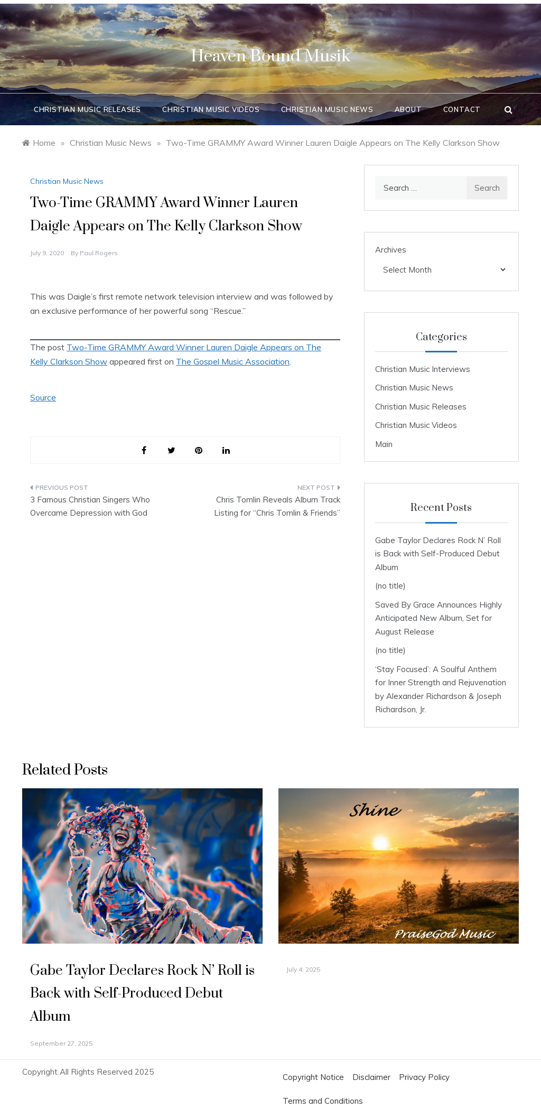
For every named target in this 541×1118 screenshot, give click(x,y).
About (408, 109)
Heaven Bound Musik (270, 56)
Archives (390, 250)
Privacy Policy (424, 1077)
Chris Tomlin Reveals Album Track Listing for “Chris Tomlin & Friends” (277, 506)
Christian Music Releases (87, 109)
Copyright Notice (313, 1077)
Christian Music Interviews (422, 369)
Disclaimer (371, 1077)
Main (384, 444)
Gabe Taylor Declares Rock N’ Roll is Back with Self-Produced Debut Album (438, 553)
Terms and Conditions (323, 1101)
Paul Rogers (99, 253)
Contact (462, 109)
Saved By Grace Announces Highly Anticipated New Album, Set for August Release (438, 618)
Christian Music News (327, 109)
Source (43, 397)
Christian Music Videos (211, 109)
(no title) (390, 586)
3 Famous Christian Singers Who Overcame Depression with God (90, 506)
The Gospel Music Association (233, 361)
